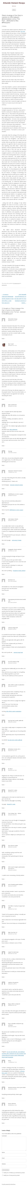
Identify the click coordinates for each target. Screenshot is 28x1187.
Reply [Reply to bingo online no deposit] (3, 1018)
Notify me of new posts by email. (12, 1175)
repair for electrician (13, 952)
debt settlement (12, 404)
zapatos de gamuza (13, 982)
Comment (4, 1136)
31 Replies (4, 26)
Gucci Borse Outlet (13, 845)
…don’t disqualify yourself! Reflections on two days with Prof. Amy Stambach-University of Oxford (20, 299)
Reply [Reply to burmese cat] (3, 594)
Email (3, 1158)
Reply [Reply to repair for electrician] (3, 977)
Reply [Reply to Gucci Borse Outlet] (3, 861)
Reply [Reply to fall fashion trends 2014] (3, 763)
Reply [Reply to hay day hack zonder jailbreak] (3, 743)
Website (4, 1164)
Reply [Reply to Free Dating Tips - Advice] (3, 840)
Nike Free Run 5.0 (12, 932)
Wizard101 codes (12, 790)
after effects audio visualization (16, 684)
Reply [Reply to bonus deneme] (3, 1123)
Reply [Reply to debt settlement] (3, 445)
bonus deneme (12, 1103)
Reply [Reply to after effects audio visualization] (3, 715)
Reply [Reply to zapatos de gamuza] (3, 998)
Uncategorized (16, 283)
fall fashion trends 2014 (14, 749)
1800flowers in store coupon (15, 494)
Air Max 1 (10, 768)
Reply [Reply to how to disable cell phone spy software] (3, 1046)
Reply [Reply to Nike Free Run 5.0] (3, 946)
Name (3, 1152)
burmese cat (11, 579)
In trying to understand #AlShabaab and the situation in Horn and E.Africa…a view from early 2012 (8, 299)
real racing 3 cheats (13, 519)
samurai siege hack (13, 627)
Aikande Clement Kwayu (14, 3)
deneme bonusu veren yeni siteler (17, 1087)
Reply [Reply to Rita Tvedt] (3, 399)
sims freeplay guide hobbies (15, 884)
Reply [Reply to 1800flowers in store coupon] (3, 513)
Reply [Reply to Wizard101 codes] (3, 808)
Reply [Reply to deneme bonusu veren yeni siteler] (3, 1098)
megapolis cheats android (14, 549)
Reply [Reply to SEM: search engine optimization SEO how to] (3, 879)
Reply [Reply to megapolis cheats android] (3, 574)
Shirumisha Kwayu (12, 319)
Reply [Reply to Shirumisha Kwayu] (3, 338)
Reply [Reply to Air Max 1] (3, 784)
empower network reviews (15, 471)
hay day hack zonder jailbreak (15, 720)
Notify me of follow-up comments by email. (14, 1172)
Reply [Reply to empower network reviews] (3, 488)
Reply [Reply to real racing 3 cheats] (3, 544)
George (10, 451)
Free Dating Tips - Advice (14, 813)
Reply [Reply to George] (3, 465)
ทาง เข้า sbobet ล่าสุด (13, 661)
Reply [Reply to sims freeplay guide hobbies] (3, 900)
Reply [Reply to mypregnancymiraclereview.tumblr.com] (3, 622)
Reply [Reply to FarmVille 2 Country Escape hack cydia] (3, 927)
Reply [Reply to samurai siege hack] (3, 656)
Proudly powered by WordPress (8, 1184)
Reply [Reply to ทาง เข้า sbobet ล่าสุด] (3, 679)
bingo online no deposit (14, 1004)
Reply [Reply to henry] (3, 1082)
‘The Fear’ (22, 31)
